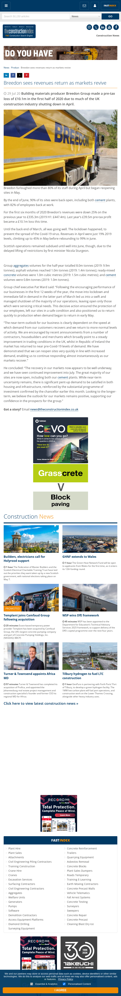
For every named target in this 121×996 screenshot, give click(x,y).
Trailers (71, 853)
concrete (10, 275)
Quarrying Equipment (80, 857)
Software (13, 910)
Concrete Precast (77, 919)
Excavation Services (20, 879)
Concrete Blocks (76, 866)
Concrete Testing (77, 901)
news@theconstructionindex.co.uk (54, 409)
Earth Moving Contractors (82, 884)
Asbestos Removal (78, 861)
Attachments (16, 857)
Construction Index (19, 32)
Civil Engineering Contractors (26, 888)
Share (6, 75)
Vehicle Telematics (78, 893)
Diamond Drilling (18, 924)
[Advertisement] (60, 743)
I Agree (60, 990)
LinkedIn (102, 27)
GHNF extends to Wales (79, 557)
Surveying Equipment (21, 928)
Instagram (89, 27)
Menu (6, 6)
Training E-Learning (79, 879)
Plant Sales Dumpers (79, 870)
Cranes (12, 875)
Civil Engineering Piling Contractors (30, 861)
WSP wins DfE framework (80, 615)
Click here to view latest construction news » (41, 703)
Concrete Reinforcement (82, 848)
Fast (110, 5)
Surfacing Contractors (21, 884)
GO (110, 16)
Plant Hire (14, 848)
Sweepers (73, 910)
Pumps (12, 906)
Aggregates (15, 893)
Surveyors (73, 906)
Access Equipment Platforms (25, 919)
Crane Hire (15, 870)
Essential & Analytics (43, 984)
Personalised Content (77, 984)
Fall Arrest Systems (78, 897)
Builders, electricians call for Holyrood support (24, 559)
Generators (15, 901)
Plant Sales (15, 853)
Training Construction (21, 866)
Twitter (96, 27)
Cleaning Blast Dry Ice (80, 924)
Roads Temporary (78, 875)
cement (100, 200)
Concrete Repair (77, 915)
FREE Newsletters (84, 6)
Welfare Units (16, 897)
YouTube (109, 27)
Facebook (116, 27)
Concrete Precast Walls (81, 888)
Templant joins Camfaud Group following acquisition (27, 617)
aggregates (21, 266)
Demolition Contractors (22, 915)
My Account (95, 6)
